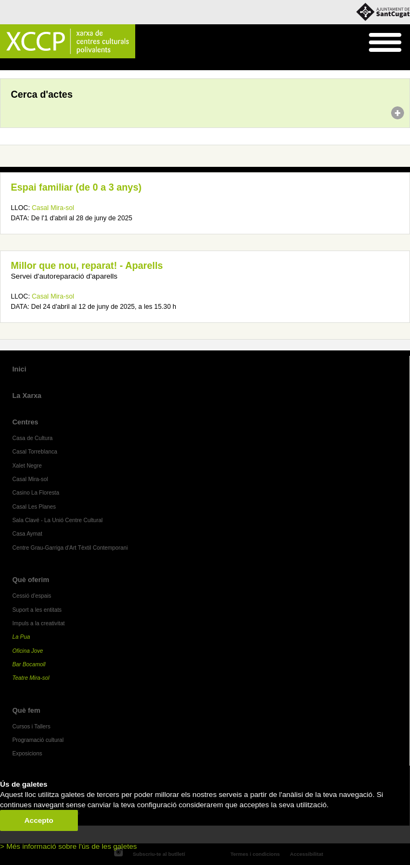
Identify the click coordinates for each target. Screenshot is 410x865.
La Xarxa (27, 395)
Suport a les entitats (37, 610)
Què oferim (30, 580)
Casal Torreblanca (34, 452)
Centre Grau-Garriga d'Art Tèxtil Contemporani (70, 548)
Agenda (29, 65)
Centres (25, 422)
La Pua (21, 637)
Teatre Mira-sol (31, 678)
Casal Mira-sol (53, 208)
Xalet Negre (27, 466)
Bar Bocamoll (28, 664)
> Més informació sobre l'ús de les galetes (68, 846)
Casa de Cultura (32, 438)
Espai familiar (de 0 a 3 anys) (76, 187)
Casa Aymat (27, 534)
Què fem (26, 710)
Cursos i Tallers (31, 726)
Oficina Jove (27, 651)
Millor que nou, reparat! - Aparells (87, 265)
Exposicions (27, 753)
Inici (5, 65)
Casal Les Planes (34, 507)
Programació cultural (38, 740)
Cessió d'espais (31, 596)
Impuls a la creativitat (38, 623)
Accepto (39, 820)
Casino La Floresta (35, 493)
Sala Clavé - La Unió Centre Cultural (57, 520)
